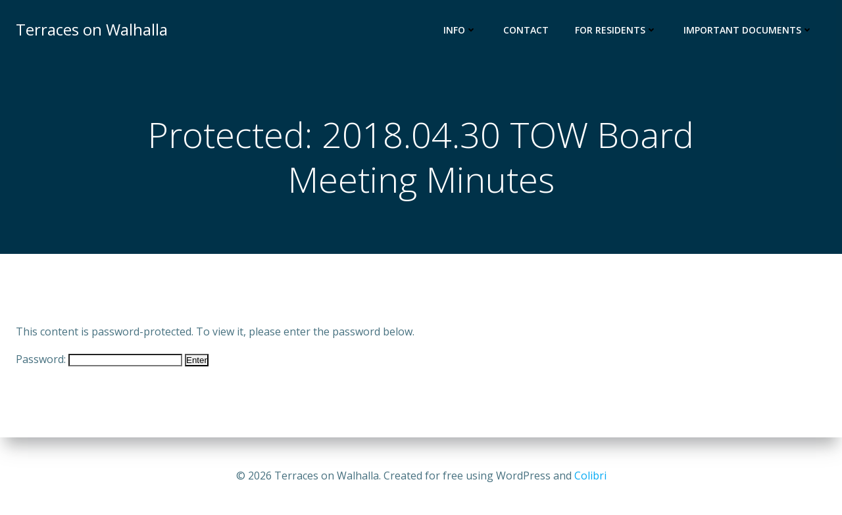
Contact (526, 30)
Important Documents (748, 30)
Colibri (590, 475)
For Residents (616, 30)
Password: (99, 359)
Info (460, 30)
